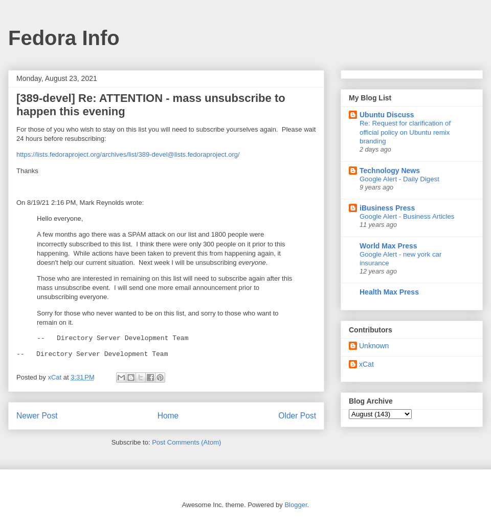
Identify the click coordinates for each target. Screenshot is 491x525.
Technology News (390, 170)
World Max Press (388, 246)
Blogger (295, 505)
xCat (366, 364)
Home (168, 415)
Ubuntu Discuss (387, 115)
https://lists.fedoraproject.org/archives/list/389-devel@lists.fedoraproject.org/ (128, 154)
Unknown (374, 346)
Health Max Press (389, 292)
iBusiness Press (387, 208)
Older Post (297, 415)
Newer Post (37, 415)
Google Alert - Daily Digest (399, 179)
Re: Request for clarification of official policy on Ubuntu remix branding (405, 132)
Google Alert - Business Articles (407, 216)
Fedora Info (64, 38)
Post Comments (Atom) (186, 442)
